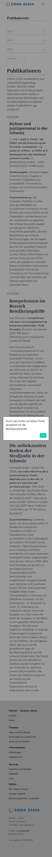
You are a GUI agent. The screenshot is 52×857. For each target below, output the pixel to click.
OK (43, 435)
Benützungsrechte (16, 428)
